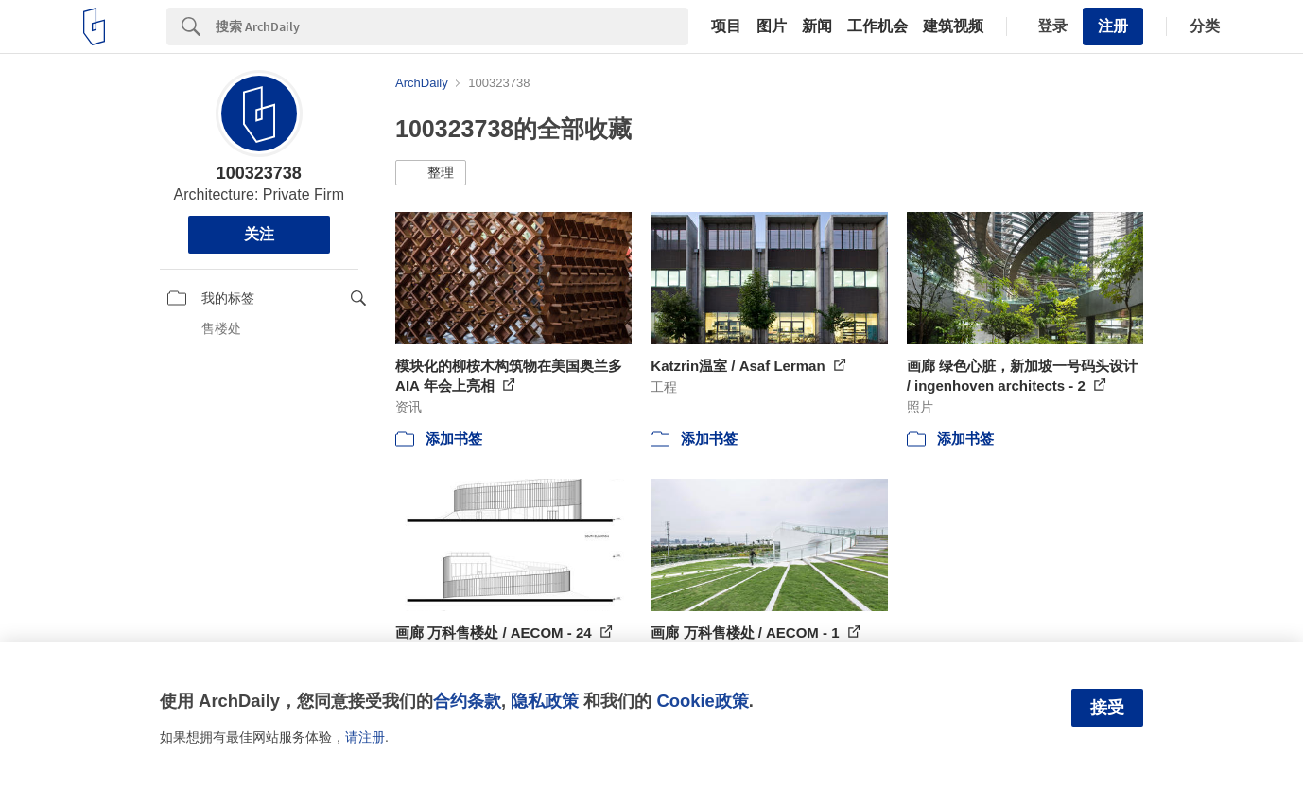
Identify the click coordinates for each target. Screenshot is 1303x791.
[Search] (452, 26)
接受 (1107, 707)
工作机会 (877, 26)
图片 (771, 26)
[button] (430, 173)
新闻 (817, 26)
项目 (726, 26)
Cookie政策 (702, 701)
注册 (1113, 26)
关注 (259, 234)
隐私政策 (545, 701)
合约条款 (467, 701)
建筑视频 (953, 26)
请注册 (365, 737)
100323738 (259, 173)
